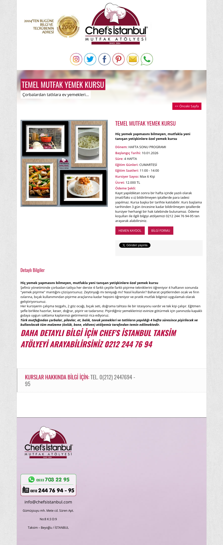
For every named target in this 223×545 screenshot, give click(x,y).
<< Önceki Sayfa (187, 106)
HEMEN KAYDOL (130, 230)
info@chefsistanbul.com (48, 502)
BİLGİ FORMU (160, 230)
